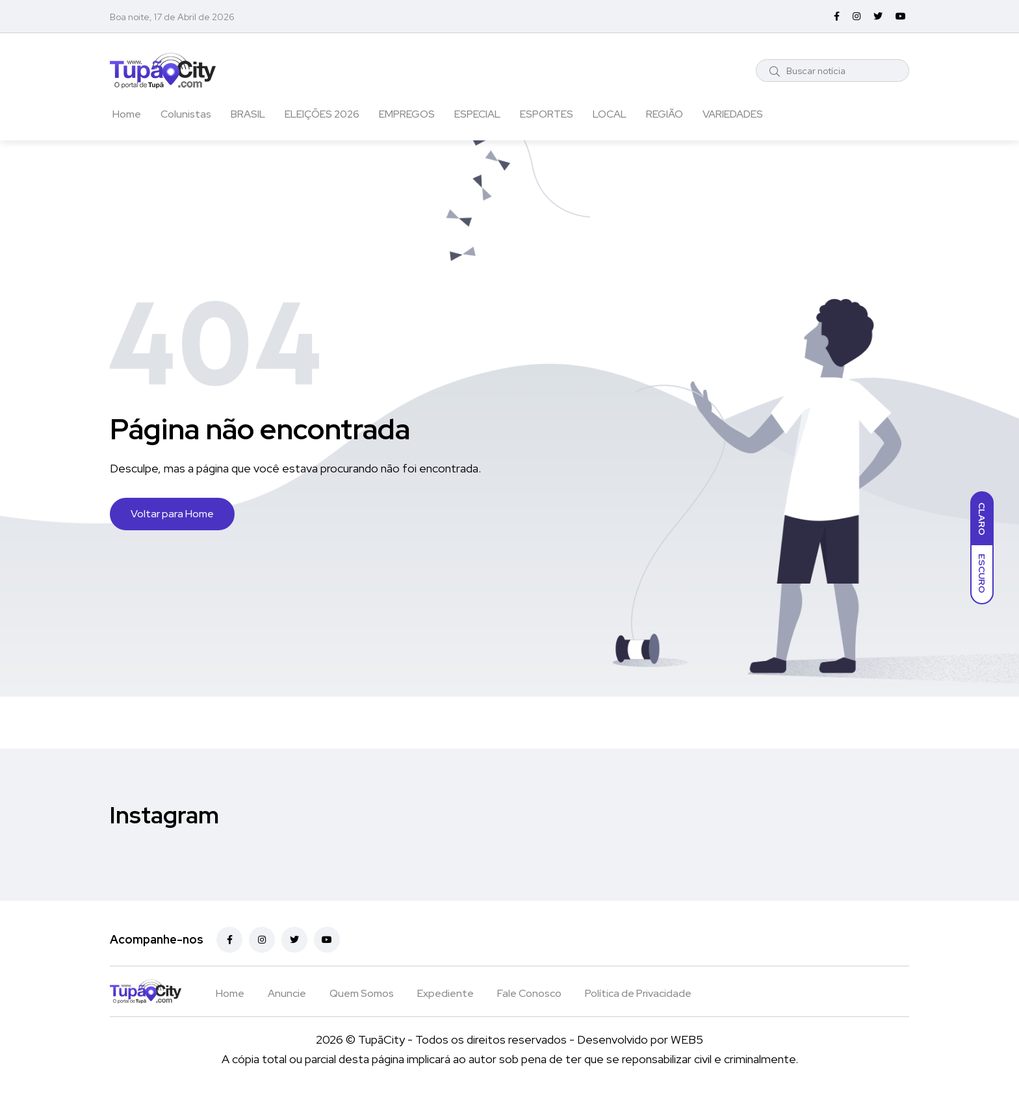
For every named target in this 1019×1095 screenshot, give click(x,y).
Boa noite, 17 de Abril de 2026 (172, 17)
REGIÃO (664, 114)
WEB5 (687, 1039)
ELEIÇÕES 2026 (322, 114)
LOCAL (609, 114)
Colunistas (186, 114)
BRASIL (248, 114)
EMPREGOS (407, 114)
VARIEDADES (733, 114)
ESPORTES (546, 114)
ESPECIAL (477, 114)
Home (126, 114)
